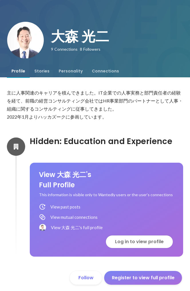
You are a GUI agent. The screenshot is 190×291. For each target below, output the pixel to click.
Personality (71, 71)
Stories (42, 71)
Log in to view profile (139, 241)
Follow (86, 277)
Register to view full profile (143, 277)
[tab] (18, 71)
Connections (105, 71)
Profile (18, 71)
